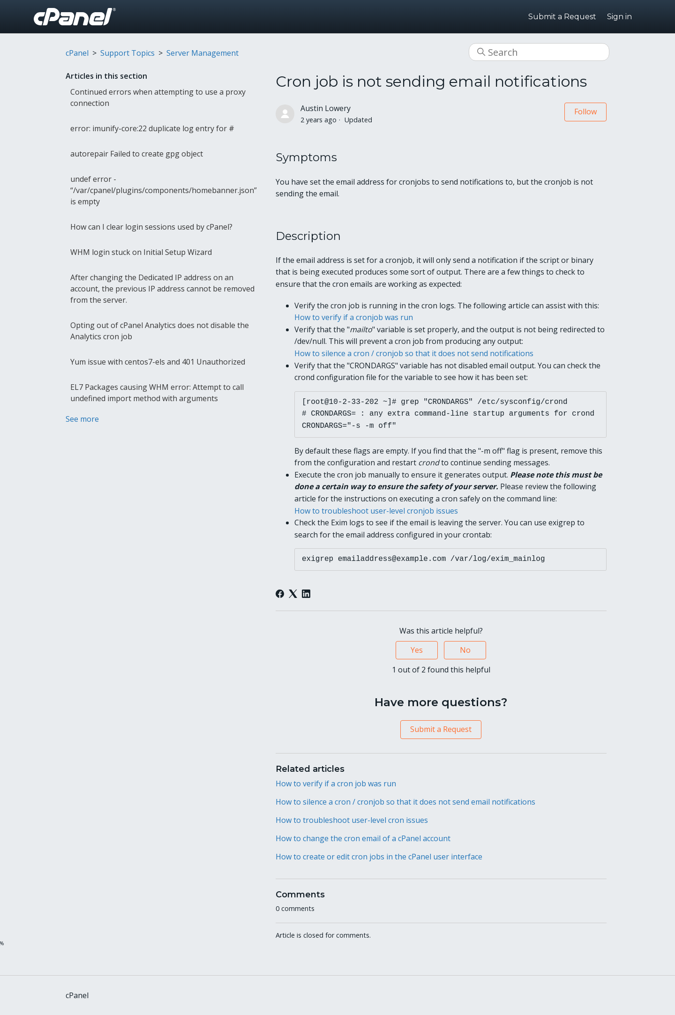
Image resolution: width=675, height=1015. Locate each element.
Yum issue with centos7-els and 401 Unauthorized (157, 362)
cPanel (77, 53)
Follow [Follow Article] (585, 111)
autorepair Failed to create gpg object (136, 154)
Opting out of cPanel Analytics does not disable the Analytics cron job (159, 331)
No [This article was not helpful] (465, 650)
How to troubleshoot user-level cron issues (352, 820)
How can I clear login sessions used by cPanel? (151, 227)
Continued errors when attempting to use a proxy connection (158, 97)
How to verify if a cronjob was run (353, 317)
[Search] (539, 52)
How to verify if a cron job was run (336, 783)
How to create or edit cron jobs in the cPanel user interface (379, 856)
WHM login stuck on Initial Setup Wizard (141, 252)
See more (82, 419)
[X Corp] (293, 594)
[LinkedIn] (306, 594)
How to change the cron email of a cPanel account (363, 838)
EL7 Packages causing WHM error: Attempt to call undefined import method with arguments (157, 392)
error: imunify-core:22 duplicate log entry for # (152, 128)
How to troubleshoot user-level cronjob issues (376, 511)
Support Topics (127, 53)
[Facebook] (280, 594)
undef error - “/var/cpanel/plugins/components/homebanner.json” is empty (163, 190)
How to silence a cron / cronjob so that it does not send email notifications (405, 802)
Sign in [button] (619, 16)
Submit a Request (562, 16)
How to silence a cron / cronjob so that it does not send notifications (413, 353)
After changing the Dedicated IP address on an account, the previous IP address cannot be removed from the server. (162, 288)
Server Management (202, 53)
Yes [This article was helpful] (417, 650)
